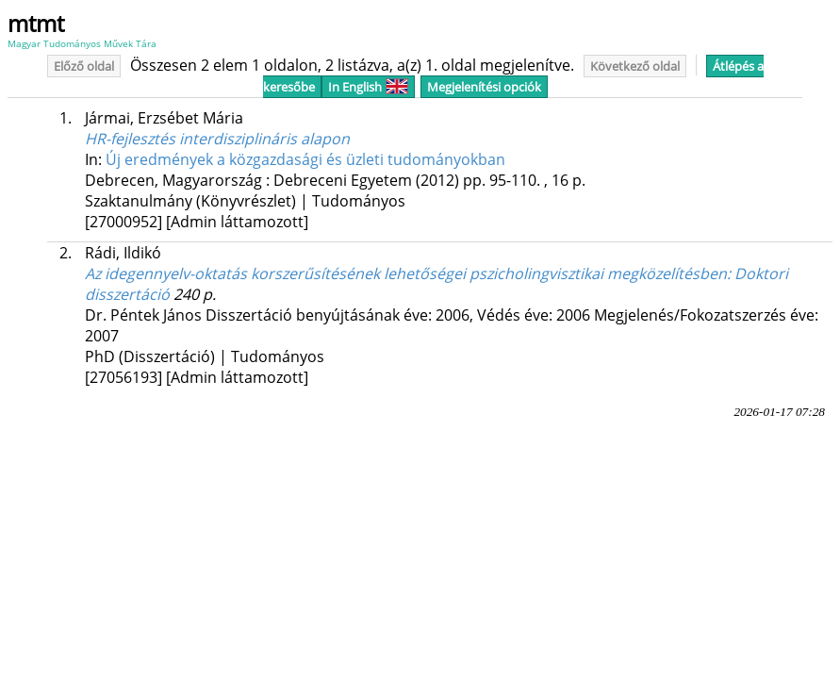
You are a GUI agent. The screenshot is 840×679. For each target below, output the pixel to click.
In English (368, 86)
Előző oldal (84, 66)
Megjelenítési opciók (484, 86)
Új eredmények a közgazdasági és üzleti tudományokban (305, 159)
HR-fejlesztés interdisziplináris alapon (217, 138)
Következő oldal (635, 66)
